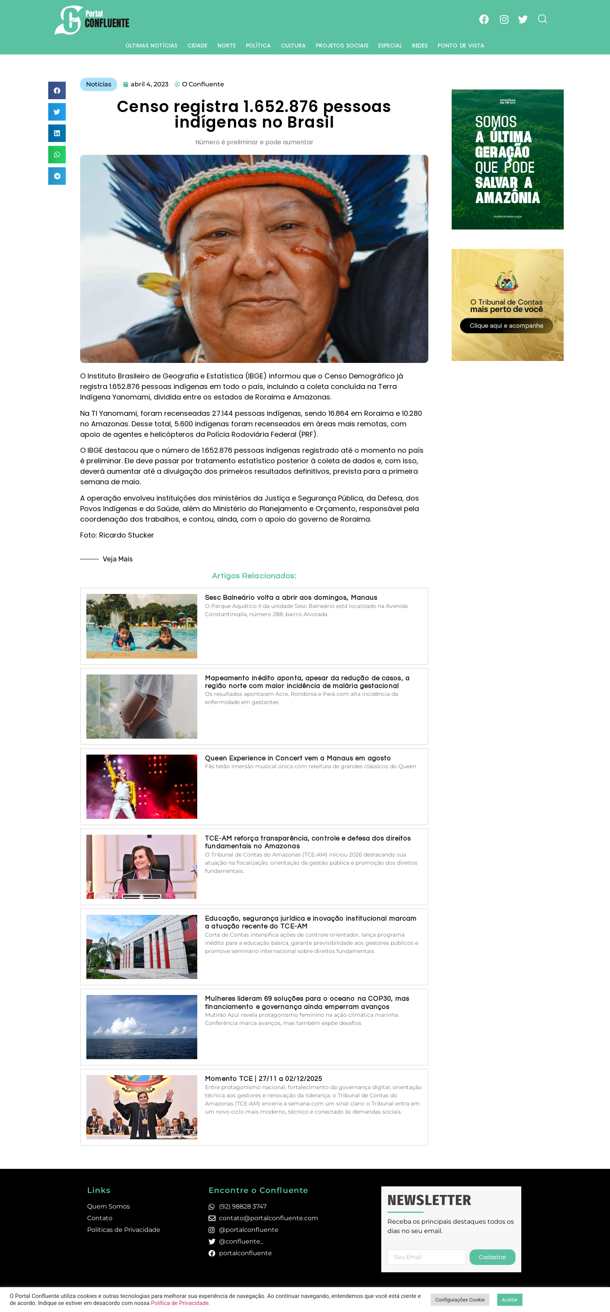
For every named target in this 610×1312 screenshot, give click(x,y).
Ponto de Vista (461, 45)
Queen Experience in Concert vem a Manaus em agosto (298, 758)
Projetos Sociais (342, 45)
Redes (420, 45)
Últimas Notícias (151, 45)
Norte (226, 45)
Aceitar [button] (510, 1300)
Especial (389, 45)
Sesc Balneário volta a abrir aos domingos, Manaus (291, 597)
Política (258, 45)
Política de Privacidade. (180, 1303)
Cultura (293, 45)
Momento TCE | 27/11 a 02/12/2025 (263, 1079)
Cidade (197, 45)
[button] (57, 90)
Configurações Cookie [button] (460, 1300)
